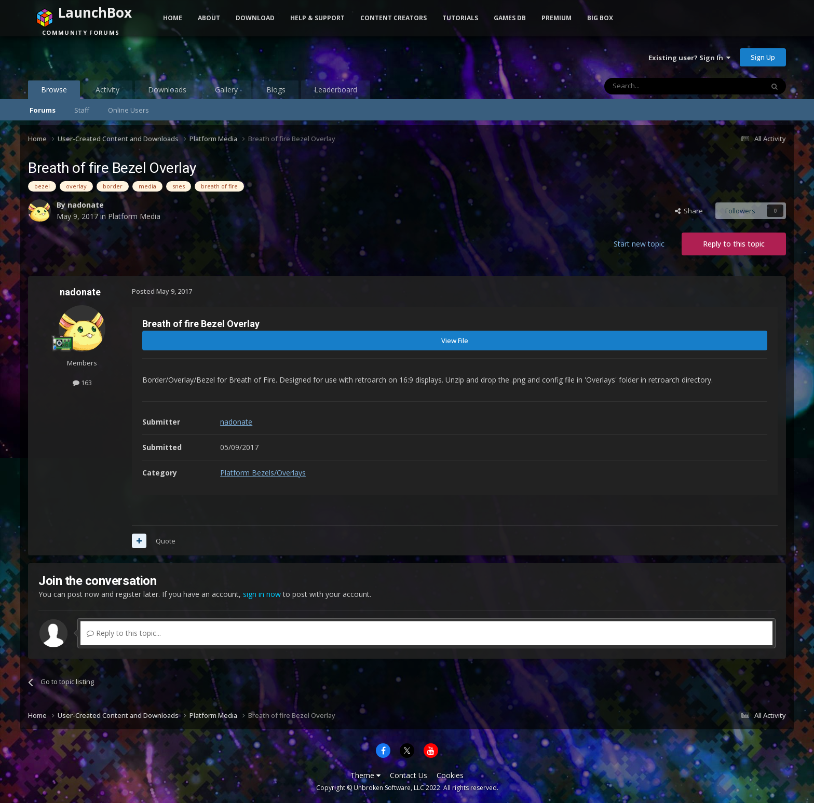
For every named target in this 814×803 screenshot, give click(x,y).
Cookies (450, 775)
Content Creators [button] (393, 17)
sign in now (262, 594)
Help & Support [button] (317, 17)
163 (82, 382)
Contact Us (408, 775)
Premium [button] (556, 17)
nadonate (85, 205)
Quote (165, 541)
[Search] (658, 86)
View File (454, 340)
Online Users (128, 110)
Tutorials (460, 17)
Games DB (510, 17)
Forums (43, 110)
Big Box (600, 17)
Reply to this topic (734, 244)
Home (172, 17)
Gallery (226, 89)
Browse (54, 92)
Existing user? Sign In (689, 57)
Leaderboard (335, 89)
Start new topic (639, 244)
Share (689, 210)
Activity (107, 89)
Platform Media (134, 216)
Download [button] (255, 17)
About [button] (209, 17)
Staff (81, 110)
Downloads (167, 89)
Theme (365, 775)
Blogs (276, 89)
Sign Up (763, 57)
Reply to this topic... (124, 633)
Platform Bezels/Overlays (263, 473)
